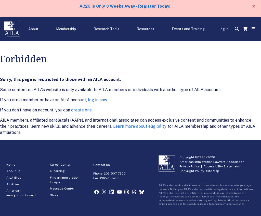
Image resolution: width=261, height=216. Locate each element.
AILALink (13, 184)
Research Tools (106, 29)
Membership (66, 29)
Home (10, 164)
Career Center (60, 164)
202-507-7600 (115, 173)
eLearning (57, 171)
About (33, 29)
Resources (145, 29)
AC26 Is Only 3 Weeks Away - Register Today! (125, 6)
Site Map (212, 171)
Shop (54, 195)
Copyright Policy (191, 171)
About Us (13, 171)
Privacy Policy (189, 166)
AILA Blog (13, 177)
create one (81, 110)
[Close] (254, 6)
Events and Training (188, 29)
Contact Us (101, 165)
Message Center (62, 188)
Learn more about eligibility (139, 126)
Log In (223, 29)
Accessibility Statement (221, 166)
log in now (97, 99)
